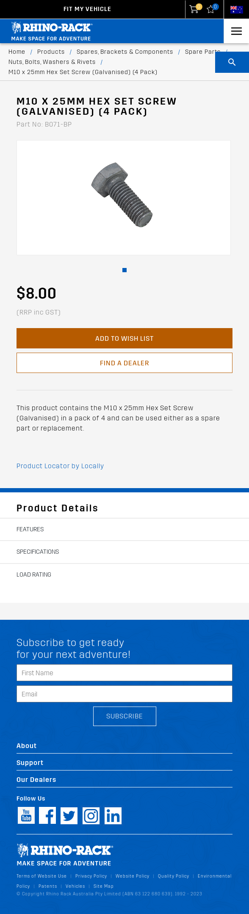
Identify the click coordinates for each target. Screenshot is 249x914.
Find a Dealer (124, 363)
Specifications (38, 551)
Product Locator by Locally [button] (60, 466)
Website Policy (132, 876)
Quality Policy (173, 876)
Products (51, 51)
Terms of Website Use (42, 876)
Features (30, 529)
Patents (48, 886)
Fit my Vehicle (87, 9)
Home (16, 51)
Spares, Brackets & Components (125, 51)
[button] (124, 270)
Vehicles (75, 886)
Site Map (104, 886)
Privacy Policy (91, 876)
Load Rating (34, 574)
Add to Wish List (124, 338)
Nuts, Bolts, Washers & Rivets (52, 62)
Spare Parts (203, 51)
